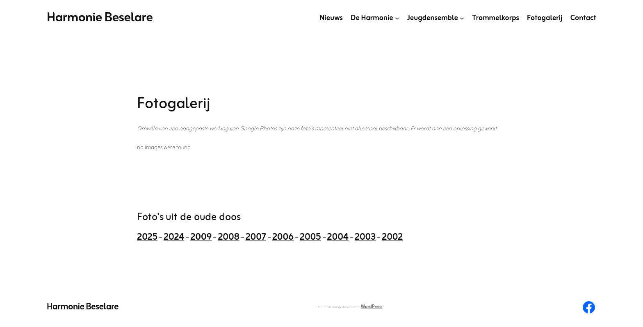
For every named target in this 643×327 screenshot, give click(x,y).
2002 (392, 237)
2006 (283, 237)
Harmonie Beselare (100, 18)
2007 (255, 237)
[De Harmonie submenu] (397, 18)
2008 (228, 237)
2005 (310, 237)
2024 (174, 237)
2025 (147, 237)
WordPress (372, 307)
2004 (338, 237)
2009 (201, 237)
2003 (365, 237)
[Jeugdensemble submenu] (462, 18)
